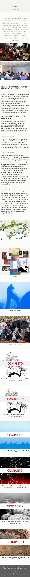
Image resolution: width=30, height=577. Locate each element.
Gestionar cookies (15, 575)
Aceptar (15, 571)
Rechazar (15, 573)
